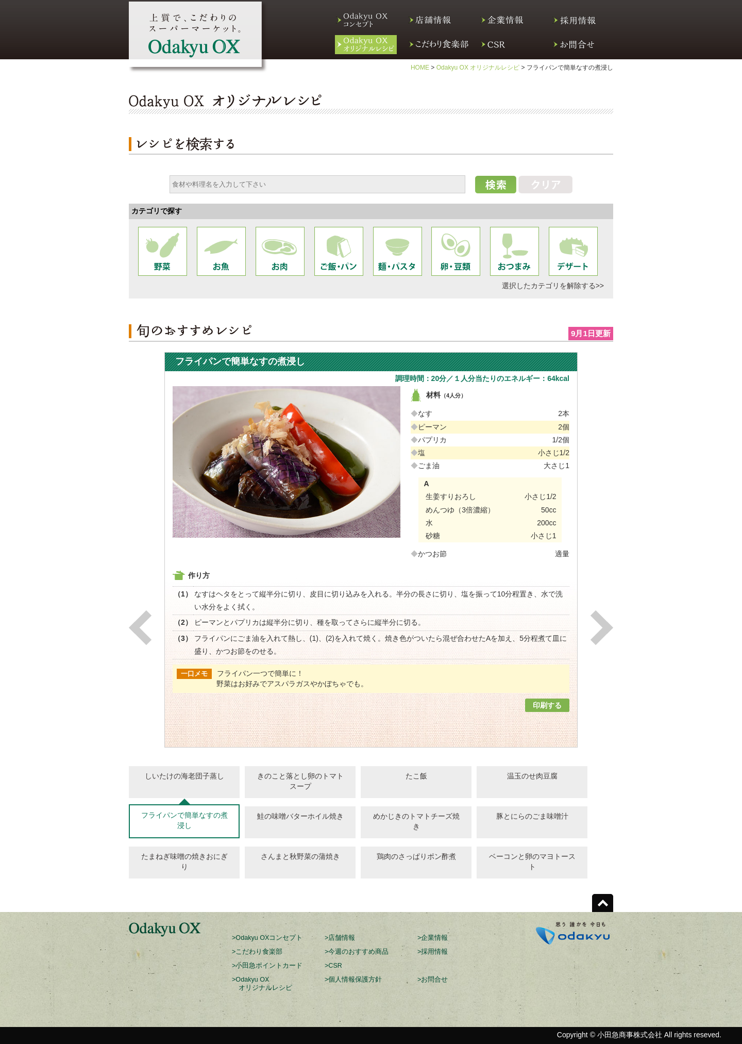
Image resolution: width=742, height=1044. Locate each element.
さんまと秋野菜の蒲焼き (300, 856)
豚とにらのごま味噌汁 (532, 816)
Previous (140, 627)
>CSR (333, 965)
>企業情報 (432, 937)
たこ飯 (416, 776)
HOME (420, 67)
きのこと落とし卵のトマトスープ (300, 781)
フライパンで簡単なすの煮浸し (184, 820)
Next (602, 627)
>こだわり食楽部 (257, 951)
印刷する (547, 705)
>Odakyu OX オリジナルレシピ (262, 983)
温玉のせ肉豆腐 (532, 776)
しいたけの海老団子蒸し (184, 776)
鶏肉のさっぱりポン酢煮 (416, 856)
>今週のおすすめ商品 (357, 951)
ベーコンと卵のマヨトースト (532, 861)
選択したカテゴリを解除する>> (553, 285)
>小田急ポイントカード (267, 965)
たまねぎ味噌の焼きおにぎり (184, 861)
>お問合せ (432, 979)
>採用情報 (432, 951)
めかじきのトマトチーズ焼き (416, 821)
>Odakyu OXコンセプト (267, 937)
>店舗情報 (340, 937)
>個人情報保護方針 (353, 979)
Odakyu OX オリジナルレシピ (478, 67)
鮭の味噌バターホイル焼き (300, 816)
